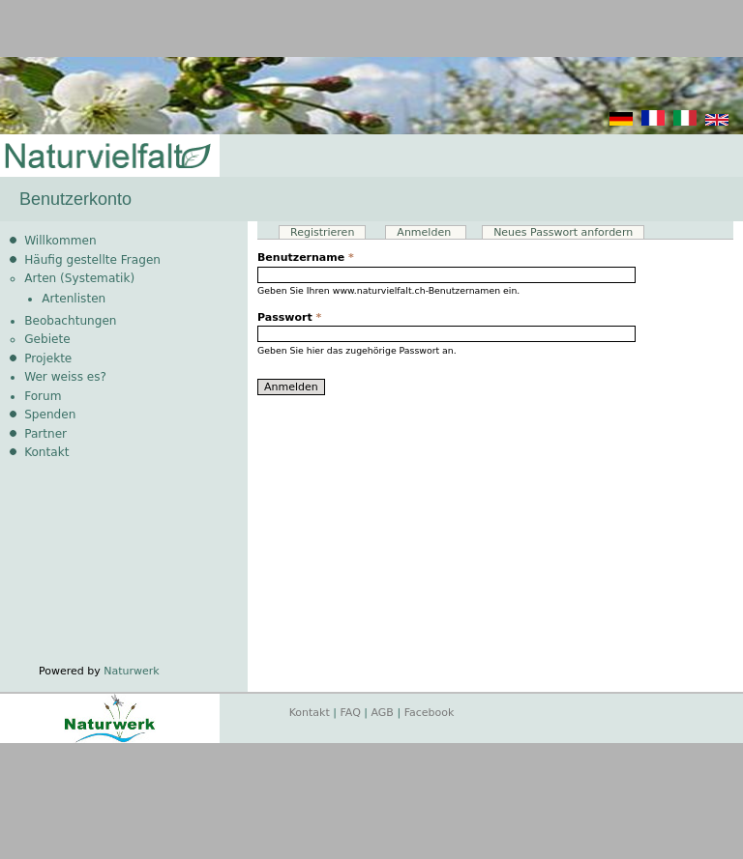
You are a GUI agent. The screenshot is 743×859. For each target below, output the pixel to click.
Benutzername (305, 257)
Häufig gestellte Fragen (92, 260)
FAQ (351, 712)
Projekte (48, 358)
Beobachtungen (70, 321)
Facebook (429, 712)
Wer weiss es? (65, 377)
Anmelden (431, 232)
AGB (383, 712)
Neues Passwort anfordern (563, 232)
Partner (45, 434)
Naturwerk (131, 671)
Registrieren (322, 232)
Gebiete (47, 339)
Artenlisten (73, 298)
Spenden (49, 414)
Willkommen (60, 240)
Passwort (289, 317)
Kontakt (46, 452)
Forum (42, 396)
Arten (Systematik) (79, 278)
